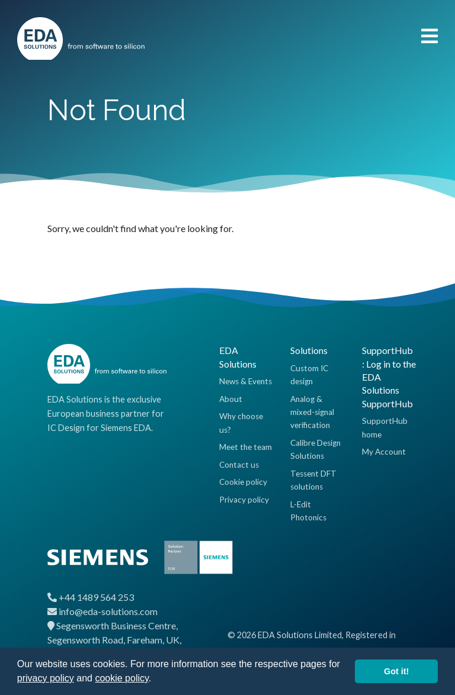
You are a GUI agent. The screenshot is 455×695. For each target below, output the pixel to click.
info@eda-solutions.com (108, 611)
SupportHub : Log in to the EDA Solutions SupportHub (389, 377)
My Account (384, 451)
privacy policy (45, 678)
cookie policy (121, 678)
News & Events (245, 381)
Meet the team (245, 447)
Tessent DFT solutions (313, 480)
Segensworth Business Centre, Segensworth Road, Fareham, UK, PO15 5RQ (114, 639)
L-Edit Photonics (308, 511)
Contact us (239, 464)
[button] (156, 679)
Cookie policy (243, 482)
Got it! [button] (396, 671)
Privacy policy (244, 499)
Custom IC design (309, 374)
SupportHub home (385, 427)
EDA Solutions (238, 357)
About (230, 399)
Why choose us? (241, 422)
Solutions (309, 350)
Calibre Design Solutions (315, 449)
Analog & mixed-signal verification (312, 412)
